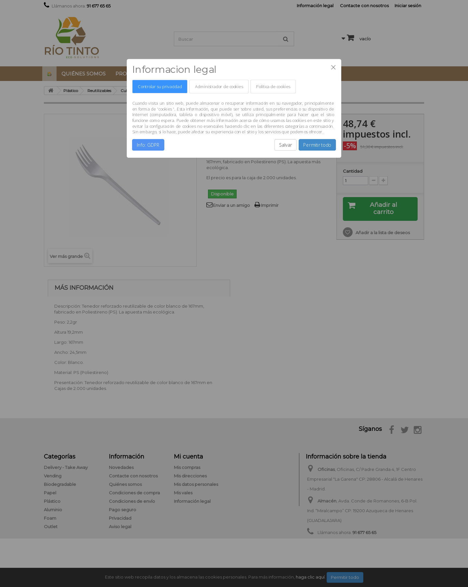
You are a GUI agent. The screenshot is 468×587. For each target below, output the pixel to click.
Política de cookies (273, 87)
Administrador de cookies (219, 87)
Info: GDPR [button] (148, 144)
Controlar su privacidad (160, 87)
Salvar (285, 144)
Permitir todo (317, 144)
